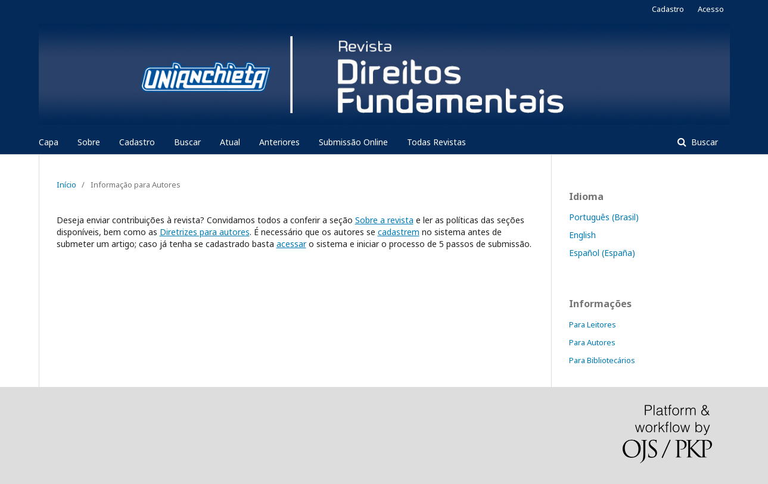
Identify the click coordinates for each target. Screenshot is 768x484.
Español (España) (602, 252)
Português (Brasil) (604, 217)
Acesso (711, 9)
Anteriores (279, 142)
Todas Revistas (436, 142)
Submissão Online (353, 142)
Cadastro (137, 142)
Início (66, 184)
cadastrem (398, 232)
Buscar (187, 142)
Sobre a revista (384, 220)
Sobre (88, 142)
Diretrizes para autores (205, 232)
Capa (48, 142)
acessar (291, 243)
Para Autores (592, 342)
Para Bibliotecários (602, 360)
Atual (230, 142)
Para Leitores (592, 324)
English (582, 235)
